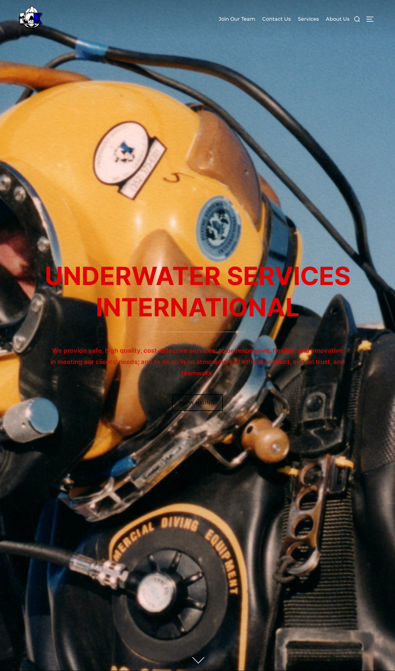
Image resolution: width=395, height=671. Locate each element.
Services (308, 19)
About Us (338, 19)
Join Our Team (237, 19)
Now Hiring (198, 402)
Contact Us (276, 19)
